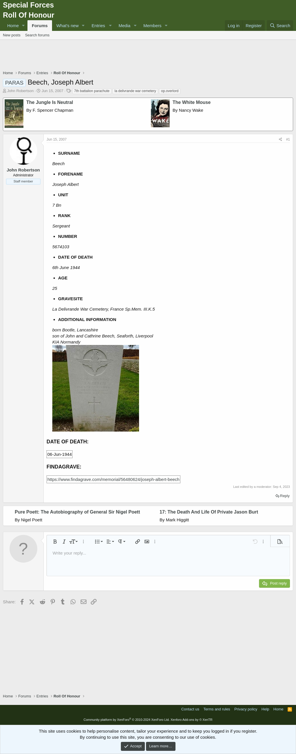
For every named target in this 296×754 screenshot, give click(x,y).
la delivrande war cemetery (135, 91)
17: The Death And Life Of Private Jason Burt (209, 511)
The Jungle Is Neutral (49, 102)
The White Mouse (192, 102)
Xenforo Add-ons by (191, 719)
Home (13, 25)
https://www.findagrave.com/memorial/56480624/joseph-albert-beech (113, 479)
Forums (40, 25)
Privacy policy (245, 709)
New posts (12, 35)
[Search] (280, 25)
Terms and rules (217, 709)
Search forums (37, 35)
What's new (67, 25)
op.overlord (169, 91)
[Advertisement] (148, 56)
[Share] (280, 139)
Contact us (190, 709)
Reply (285, 496)
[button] (23, 25)
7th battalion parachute (92, 91)
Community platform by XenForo (127, 719)
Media (124, 25)
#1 (288, 139)
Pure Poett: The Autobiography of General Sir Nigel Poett (77, 511)
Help (265, 709)
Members (152, 25)
